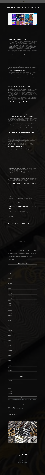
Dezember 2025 (10, 278)
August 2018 (10, 300)
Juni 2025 (9, 288)
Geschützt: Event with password (13, 414)
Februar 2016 (10, 350)
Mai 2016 (9, 345)
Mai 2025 (9, 290)
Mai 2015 (9, 365)
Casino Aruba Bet (11, 380)
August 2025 (10, 285)
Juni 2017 (9, 323)
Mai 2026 (9, 270)
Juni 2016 (9, 343)
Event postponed (10, 410)
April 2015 (9, 367)
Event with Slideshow (11, 407)
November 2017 (10, 315)
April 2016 (9, 347)
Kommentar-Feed (10, 391)
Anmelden (9, 388)
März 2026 (9, 273)
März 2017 (9, 328)
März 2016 (9, 348)
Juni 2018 (9, 303)
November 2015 (10, 355)
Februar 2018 (10, 310)
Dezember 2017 (10, 313)
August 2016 (10, 340)
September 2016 (10, 338)
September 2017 (10, 318)
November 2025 (10, 280)
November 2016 (10, 335)
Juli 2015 (9, 362)
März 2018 (9, 308)
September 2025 (10, 283)
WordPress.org (10, 393)
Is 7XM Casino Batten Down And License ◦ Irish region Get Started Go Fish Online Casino (20, 256)
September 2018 (10, 298)
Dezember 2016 (10, 333)
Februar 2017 (10, 330)
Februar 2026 (10, 275)
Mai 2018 (9, 305)
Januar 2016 (9, 352)
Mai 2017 (9, 325)
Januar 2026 (9, 276)
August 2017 (10, 320)
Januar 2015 (9, 372)
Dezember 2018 (10, 293)
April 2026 (9, 271)
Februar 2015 (10, 370)
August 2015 (10, 360)
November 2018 (10, 295)
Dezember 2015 (10, 353)
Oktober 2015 (10, 357)
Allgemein (10, 378)
